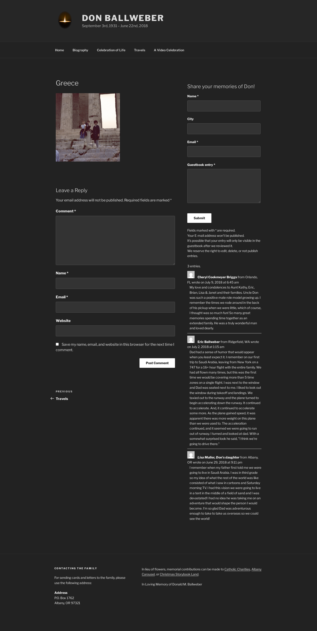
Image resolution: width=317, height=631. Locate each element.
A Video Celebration (169, 50)
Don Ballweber (123, 18)
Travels (139, 50)
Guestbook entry (201, 165)
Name (62, 273)
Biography (80, 50)
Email (62, 297)
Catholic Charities (237, 569)
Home (59, 50)
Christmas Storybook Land (179, 574)
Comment (66, 211)
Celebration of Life (111, 50)
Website (63, 321)
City (190, 119)
